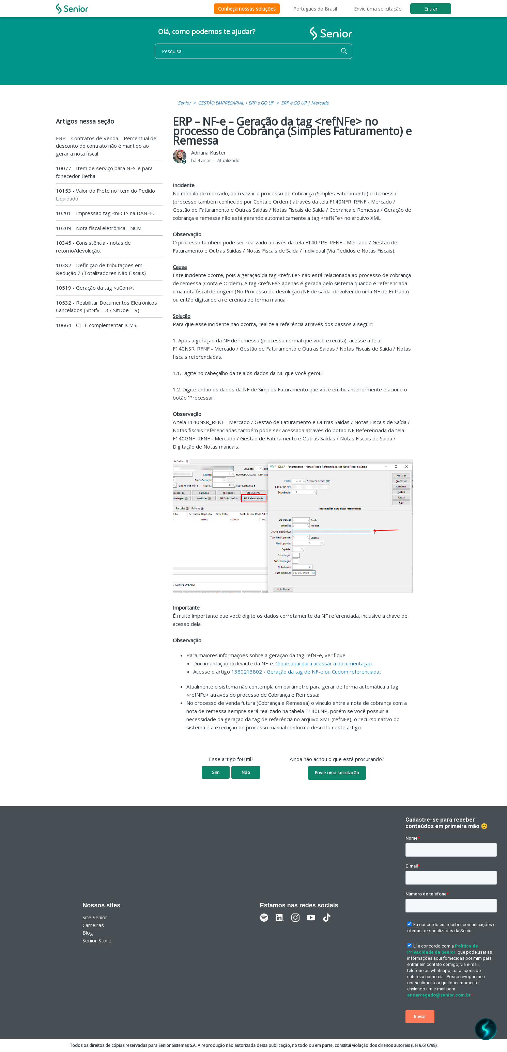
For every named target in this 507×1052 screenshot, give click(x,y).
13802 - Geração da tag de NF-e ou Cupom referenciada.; (314, 671)
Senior (184, 103)
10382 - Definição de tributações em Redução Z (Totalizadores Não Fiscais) (101, 269)
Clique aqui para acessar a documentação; (324, 663)
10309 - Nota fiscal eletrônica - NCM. (99, 228)
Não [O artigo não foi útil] (246, 772)
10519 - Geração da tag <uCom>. (95, 287)
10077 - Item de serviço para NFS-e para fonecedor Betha (104, 172)
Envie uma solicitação (378, 8)
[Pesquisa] (253, 51)
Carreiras (93, 925)
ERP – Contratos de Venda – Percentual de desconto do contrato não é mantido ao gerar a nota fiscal (106, 146)
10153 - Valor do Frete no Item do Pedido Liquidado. (105, 194)
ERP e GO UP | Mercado (305, 103)
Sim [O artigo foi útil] (215, 772)
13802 (239, 671)
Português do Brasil (315, 8)
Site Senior (94, 917)
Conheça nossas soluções (247, 8)
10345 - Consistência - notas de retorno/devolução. (93, 246)
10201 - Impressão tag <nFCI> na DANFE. (105, 213)
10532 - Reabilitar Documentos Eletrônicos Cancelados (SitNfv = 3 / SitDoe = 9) (106, 306)
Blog (87, 932)
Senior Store (96, 940)
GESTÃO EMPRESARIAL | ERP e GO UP (236, 103)
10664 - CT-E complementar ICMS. (96, 325)
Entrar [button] (430, 8)
